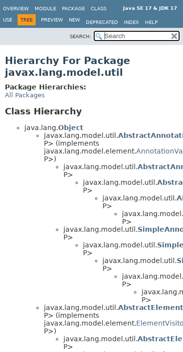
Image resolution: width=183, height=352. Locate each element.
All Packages (25, 95)
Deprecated (102, 22)
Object (70, 128)
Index (131, 22)
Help (151, 22)
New (74, 19)
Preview (52, 19)
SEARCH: (80, 36)
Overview (16, 8)
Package (73, 8)
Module (45, 8)
